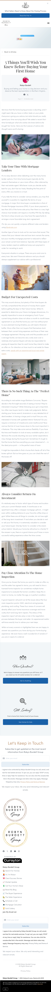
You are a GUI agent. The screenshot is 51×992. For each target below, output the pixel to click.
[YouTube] (15, 851)
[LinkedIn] (11, 851)
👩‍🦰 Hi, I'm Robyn (9, 874)
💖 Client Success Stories (12, 878)
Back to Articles (10, 52)
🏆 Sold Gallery (9, 908)
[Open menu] (48, 23)
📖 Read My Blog (9, 889)
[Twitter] (7, 851)
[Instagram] (19, 851)
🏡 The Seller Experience (12, 897)
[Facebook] (3, 851)
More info (40, 984)
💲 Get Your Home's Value (13, 886)
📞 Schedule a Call (10, 901)
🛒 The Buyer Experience (12, 893)
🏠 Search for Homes (11, 870)
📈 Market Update (10, 882)
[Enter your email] (27, 758)
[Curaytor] (12, 862)
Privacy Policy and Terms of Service (32, 782)
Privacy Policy (25, 971)
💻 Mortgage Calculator (12, 904)
